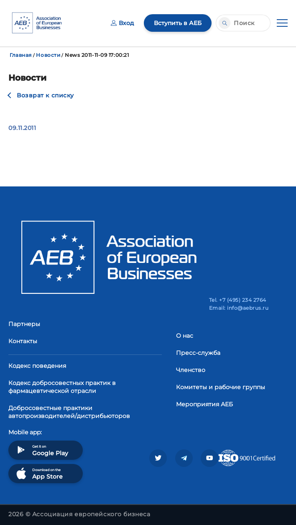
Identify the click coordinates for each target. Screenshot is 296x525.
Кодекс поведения (37, 366)
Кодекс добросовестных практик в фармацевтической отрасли (62, 387)
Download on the (39, 473)
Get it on (41, 450)
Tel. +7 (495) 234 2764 (237, 300)
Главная (21, 55)
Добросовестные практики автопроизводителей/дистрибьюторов (69, 412)
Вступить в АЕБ (178, 23)
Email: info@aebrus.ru (238, 308)
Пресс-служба (198, 353)
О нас (184, 335)
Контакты (22, 341)
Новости (48, 55)
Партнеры (24, 324)
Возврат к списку (45, 95)
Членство (190, 370)
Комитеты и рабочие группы (220, 387)
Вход (122, 23)
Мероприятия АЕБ (204, 404)
